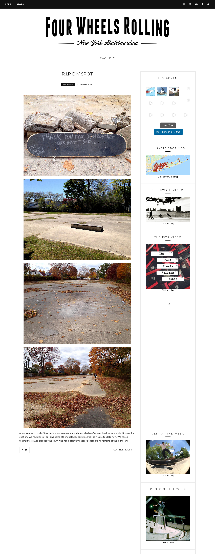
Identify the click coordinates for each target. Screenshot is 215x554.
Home (8, 4)
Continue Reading (123, 450)
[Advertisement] (168, 368)
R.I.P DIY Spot (77, 74)
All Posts (68, 85)
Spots (20, 4)
